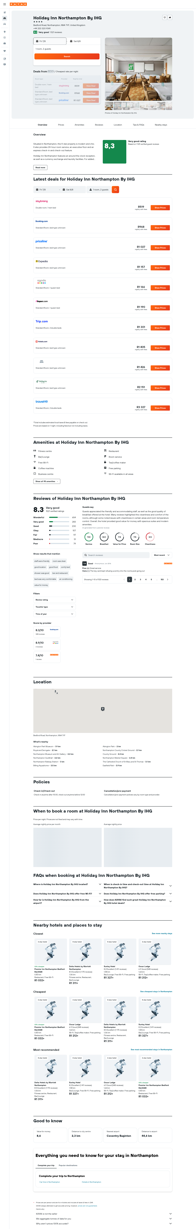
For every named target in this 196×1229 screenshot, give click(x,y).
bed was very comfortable (45, 579)
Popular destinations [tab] (68, 1165)
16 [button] (54, 86)
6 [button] (80, 73)
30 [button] (54, 99)
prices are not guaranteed (87, 1206)
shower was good (41, 573)
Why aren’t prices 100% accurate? (104, 1223)
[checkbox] (47, 632)
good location (40, 567)
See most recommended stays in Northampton (151, 1049)
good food (53, 567)
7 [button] (87, 73)
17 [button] (61, 86)
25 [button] (67, 92)
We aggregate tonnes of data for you (104, 1218)
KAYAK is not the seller (104, 1213)
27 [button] (80, 92)
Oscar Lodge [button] (144, 966)
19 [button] (74, 86)
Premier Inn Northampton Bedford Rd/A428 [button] (49, 970)
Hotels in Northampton (91, 1182)
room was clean (59, 561)
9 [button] (54, 79)
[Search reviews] (118, 555)
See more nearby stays (162, 933)
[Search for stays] (4, 18)
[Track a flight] (4, 37)
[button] (5, 4)
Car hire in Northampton (49, 1182)
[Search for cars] (4, 24)
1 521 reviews (56, 32)
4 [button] (67, 73)
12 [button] (74, 79)
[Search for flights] (4, 12)
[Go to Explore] (4, 31)
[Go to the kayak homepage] (18, 4)
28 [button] (87, 92)
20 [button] (80, 86)
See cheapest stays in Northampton (156, 991)
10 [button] (61, 79)
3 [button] (61, 73)
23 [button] (54, 92)
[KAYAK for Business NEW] (4, 43)
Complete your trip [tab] (46, 1165)
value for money (41, 585)
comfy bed (65, 567)
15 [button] (94, 79)
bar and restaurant (60, 573)
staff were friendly (41, 561)
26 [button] (74, 92)
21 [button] (87, 86)
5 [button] (74, 73)
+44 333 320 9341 (41, 28)
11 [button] (67, 79)
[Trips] (4, 51)
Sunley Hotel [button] (109, 966)
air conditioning (65, 579)
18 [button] (67, 86)
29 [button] (93, 92)
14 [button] (87, 79)
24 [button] (61, 92)
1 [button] (93, 66)
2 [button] (54, 73)
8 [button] (93, 73)
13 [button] (80, 79)
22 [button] (93, 86)
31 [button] (61, 99)
